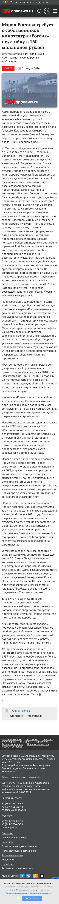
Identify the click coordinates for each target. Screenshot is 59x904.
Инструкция (32, 739)
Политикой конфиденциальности (41, 893)
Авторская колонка (12, 744)
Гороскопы (42, 741)
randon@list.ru (10, 827)
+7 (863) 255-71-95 (12, 803)
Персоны (47, 739)
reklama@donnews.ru (14, 809)
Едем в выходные (12, 739)
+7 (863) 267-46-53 (12, 824)
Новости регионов (12, 746)
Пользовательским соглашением (17, 893)
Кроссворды (9, 741)
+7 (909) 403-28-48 (12, 806)
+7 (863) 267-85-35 (12, 821)
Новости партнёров (38, 744)
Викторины (26, 741)
